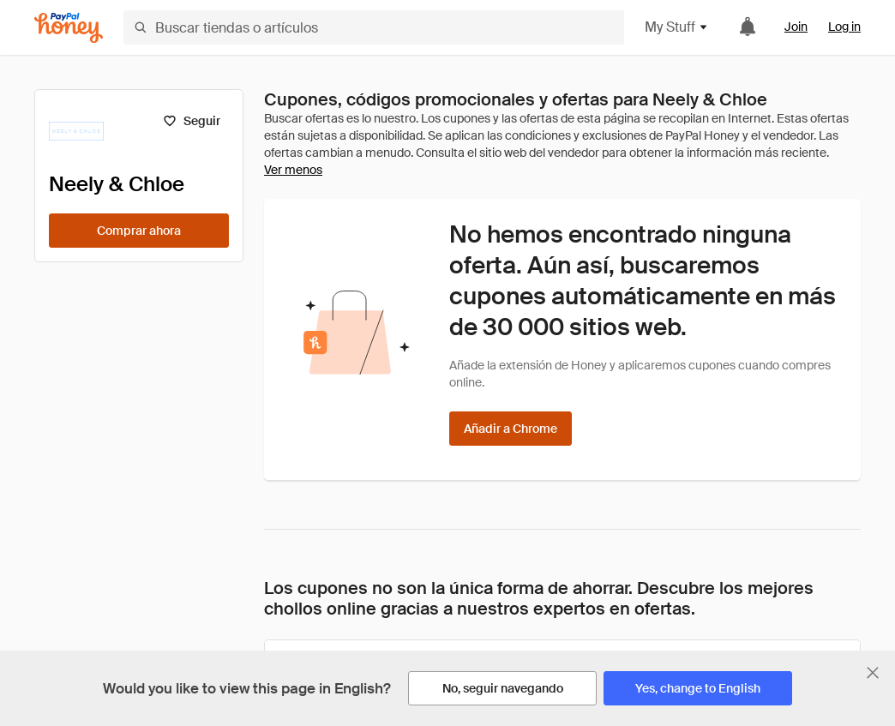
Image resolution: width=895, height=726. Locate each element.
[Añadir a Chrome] (510, 428)
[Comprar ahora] (139, 230)
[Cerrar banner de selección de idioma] (873, 673)
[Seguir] (191, 121)
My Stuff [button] (677, 27)
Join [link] (796, 26)
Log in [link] (844, 26)
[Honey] (68, 28)
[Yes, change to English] (698, 688)
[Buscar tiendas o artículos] (373, 27)
